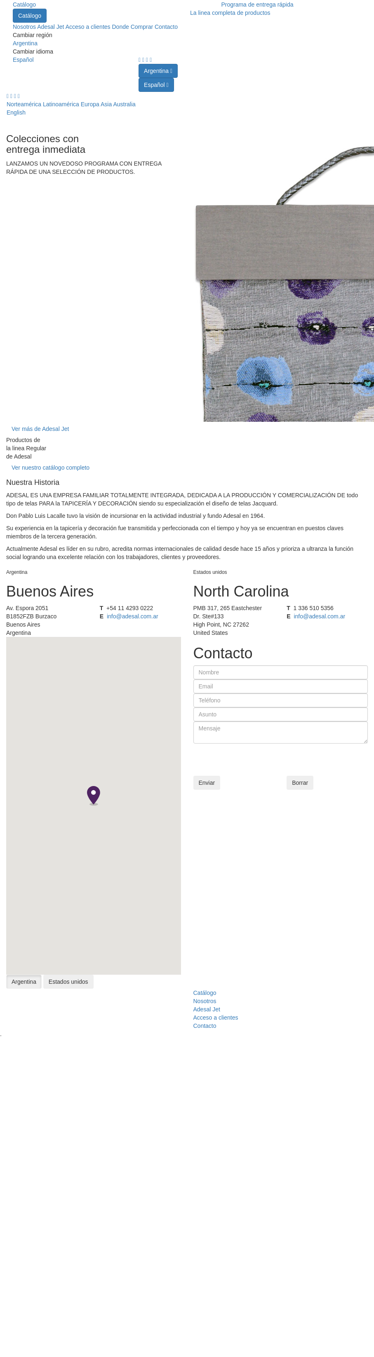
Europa (90, 104)
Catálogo (24, 4)
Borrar (300, 782)
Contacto (166, 26)
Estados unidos (68, 981)
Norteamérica (24, 104)
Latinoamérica (61, 104)
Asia (106, 104)
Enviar (207, 782)
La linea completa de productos (230, 12)
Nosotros (25, 26)
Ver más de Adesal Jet (40, 429)
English (16, 112)
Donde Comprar (132, 26)
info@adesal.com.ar (132, 616)
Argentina (25, 43)
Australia (124, 104)
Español (23, 59)
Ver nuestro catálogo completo (50, 467)
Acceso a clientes (89, 26)
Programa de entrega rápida (257, 4)
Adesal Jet (51, 26)
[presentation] (256, 760)
